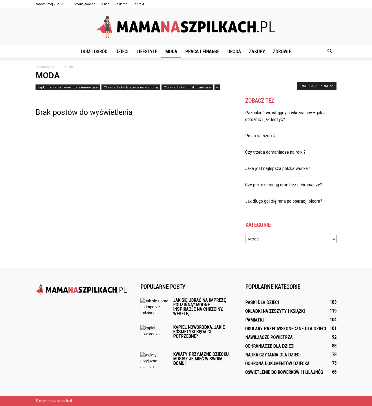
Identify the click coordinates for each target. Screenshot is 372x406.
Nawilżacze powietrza (269, 337)
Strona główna (84, 4)
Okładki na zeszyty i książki (275, 311)
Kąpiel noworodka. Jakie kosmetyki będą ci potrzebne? (199, 332)
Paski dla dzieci (262, 302)
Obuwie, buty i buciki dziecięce (187, 87)
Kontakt (138, 4)
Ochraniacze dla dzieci (269, 346)
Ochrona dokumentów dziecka (277, 363)
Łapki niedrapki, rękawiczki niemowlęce (68, 87)
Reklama (120, 4)
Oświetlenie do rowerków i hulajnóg (284, 372)
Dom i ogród (94, 51)
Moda (171, 51)
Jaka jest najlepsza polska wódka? (277, 168)
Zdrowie (282, 51)
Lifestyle (146, 51)
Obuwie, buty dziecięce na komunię (131, 87)
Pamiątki (254, 320)
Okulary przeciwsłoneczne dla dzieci (285, 328)
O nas (105, 4)
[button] (329, 51)
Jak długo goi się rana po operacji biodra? (283, 201)
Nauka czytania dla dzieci (272, 355)
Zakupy (257, 51)
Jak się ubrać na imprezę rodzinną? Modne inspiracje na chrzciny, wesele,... (199, 307)
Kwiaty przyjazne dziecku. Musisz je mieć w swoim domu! (201, 359)
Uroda (234, 51)
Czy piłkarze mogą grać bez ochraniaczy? (283, 185)
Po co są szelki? (260, 136)
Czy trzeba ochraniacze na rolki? (275, 152)
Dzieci (122, 51)
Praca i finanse (202, 51)
